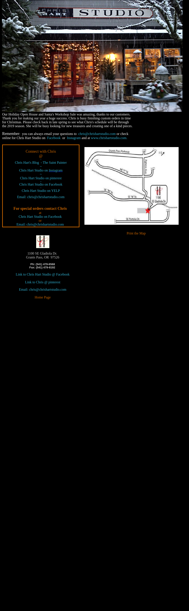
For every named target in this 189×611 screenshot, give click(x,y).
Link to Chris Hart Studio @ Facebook (43, 274)
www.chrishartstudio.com (109, 138)
